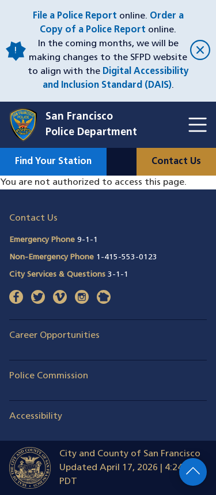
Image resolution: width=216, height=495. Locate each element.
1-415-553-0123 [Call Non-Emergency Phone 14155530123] (126, 257)
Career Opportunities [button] (54, 335)
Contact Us (176, 161)
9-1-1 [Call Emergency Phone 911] (87, 240)
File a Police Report (75, 16)
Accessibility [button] (35, 416)
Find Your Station (53, 161)
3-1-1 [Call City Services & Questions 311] (118, 274)
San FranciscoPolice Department (91, 124)
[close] (198, 51)
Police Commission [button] (48, 376)
